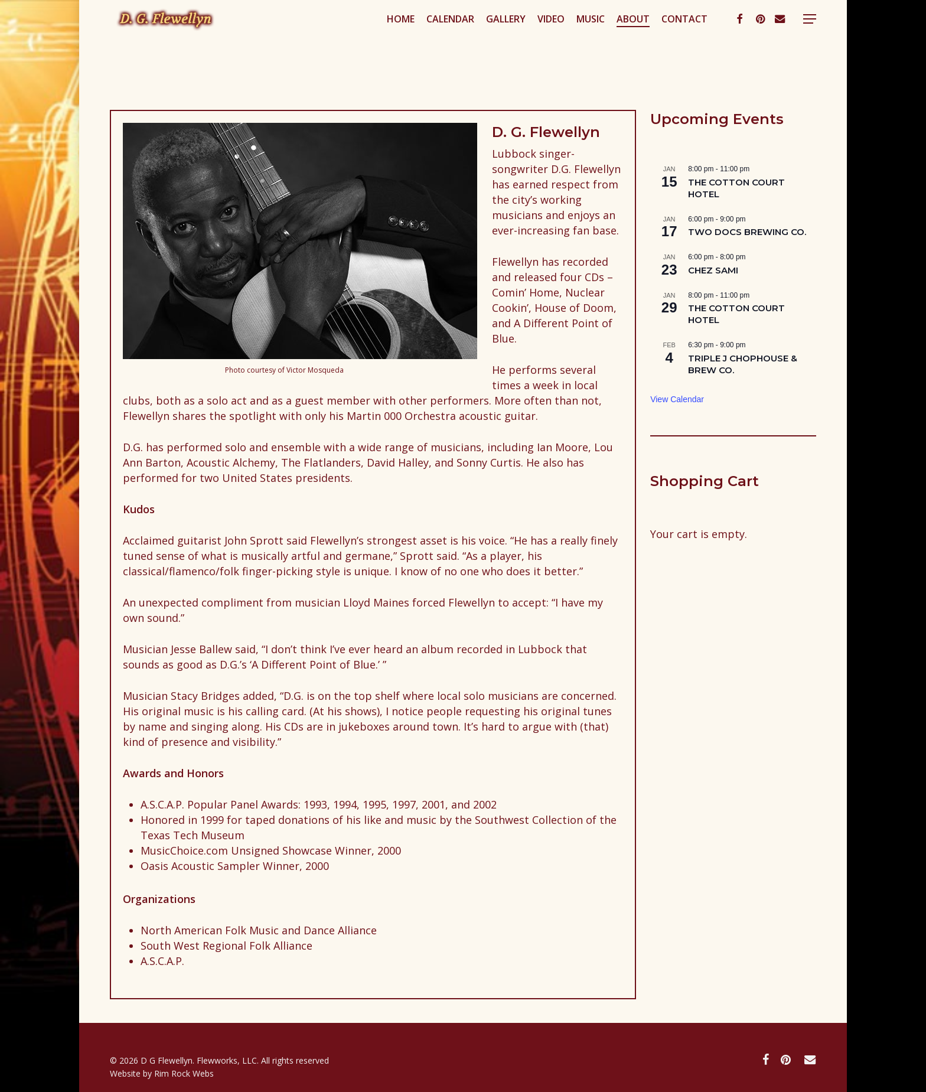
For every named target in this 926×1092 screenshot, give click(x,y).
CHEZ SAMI (713, 270)
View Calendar (677, 399)
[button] (809, 43)
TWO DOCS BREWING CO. (747, 231)
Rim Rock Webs (184, 1073)
